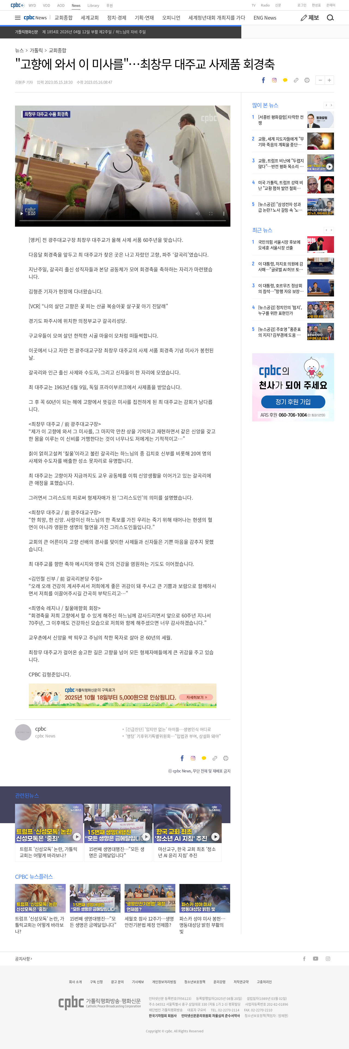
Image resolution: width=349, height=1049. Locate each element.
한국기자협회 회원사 (163, 1015)
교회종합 (64, 17)
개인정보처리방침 (164, 981)
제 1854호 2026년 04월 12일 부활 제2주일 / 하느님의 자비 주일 (94, 31)
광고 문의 (117, 981)
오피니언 (171, 17)
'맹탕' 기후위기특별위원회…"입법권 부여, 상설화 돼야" (173, 736)
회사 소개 (75, 981)
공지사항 (23, 958)
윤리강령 (219, 981)
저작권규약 (241, 981)
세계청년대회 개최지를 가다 (216, 17)
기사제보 (138, 981)
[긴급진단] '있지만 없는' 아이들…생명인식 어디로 (168, 729)
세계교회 (90, 17)
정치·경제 (117, 17)
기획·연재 (144, 17)
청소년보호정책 (194, 981)
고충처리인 (264, 981)
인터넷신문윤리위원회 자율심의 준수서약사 (210, 1015)
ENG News (265, 17)
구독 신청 (96, 981)
